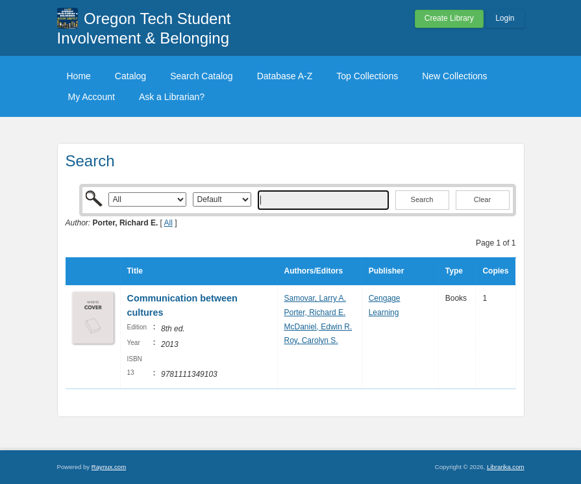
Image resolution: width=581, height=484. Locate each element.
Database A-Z (285, 76)
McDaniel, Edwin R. (318, 326)
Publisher (386, 270)
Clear (482, 199)
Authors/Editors (313, 270)
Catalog (130, 76)
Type (454, 270)
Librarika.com (506, 466)
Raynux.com (109, 466)
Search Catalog (201, 76)
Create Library (449, 18)
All (168, 222)
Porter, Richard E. (315, 312)
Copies (495, 270)
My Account (91, 97)
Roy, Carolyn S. (311, 340)
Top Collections (367, 76)
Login (504, 18)
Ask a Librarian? (171, 97)
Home (79, 76)
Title (135, 270)
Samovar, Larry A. (315, 298)
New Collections (454, 76)
